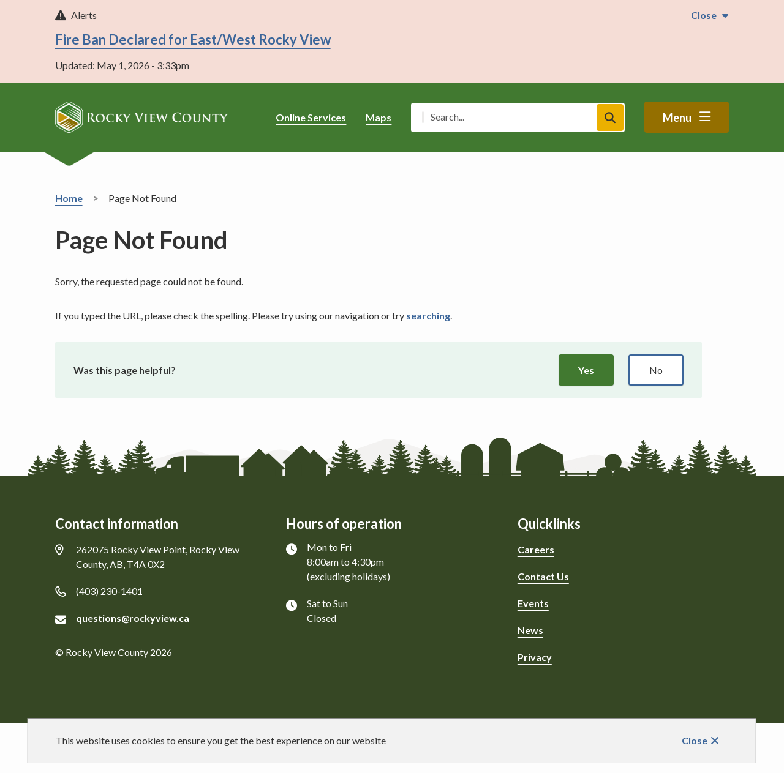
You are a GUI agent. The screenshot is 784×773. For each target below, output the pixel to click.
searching (428, 315)
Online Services (311, 117)
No (656, 370)
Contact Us (543, 576)
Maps (378, 117)
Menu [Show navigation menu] (677, 117)
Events (533, 603)
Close (694, 740)
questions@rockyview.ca (132, 618)
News (530, 630)
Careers (536, 549)
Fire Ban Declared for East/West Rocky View (193, 39)
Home (69, 198)
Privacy (535, 657)
